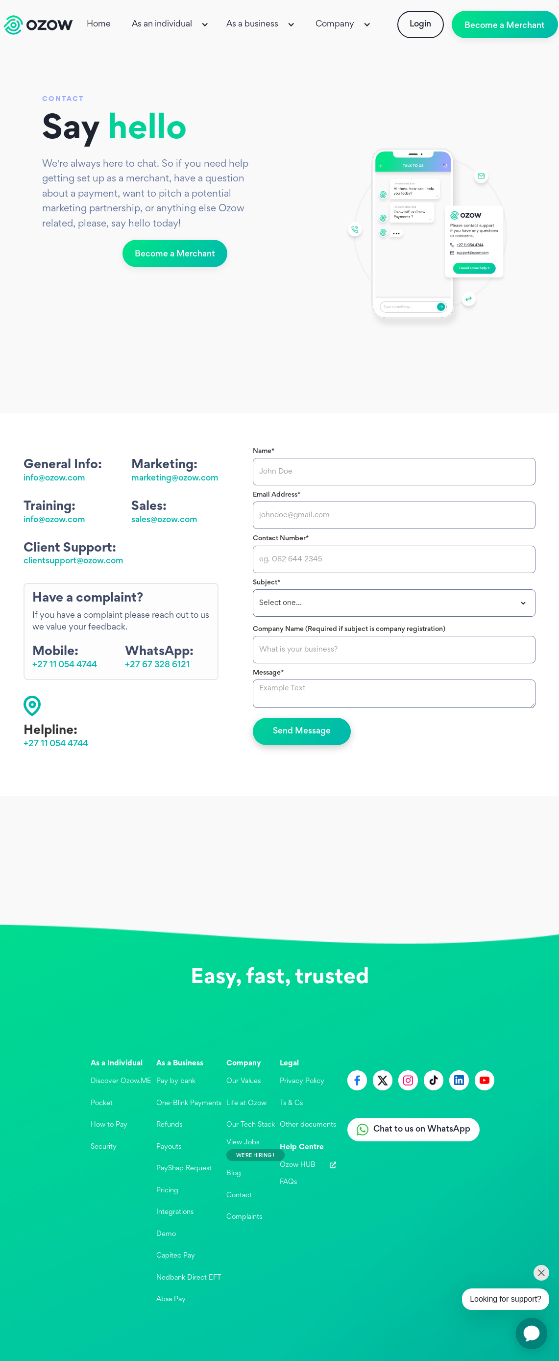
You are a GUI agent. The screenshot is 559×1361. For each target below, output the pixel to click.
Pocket (102, 1103)
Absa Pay (171, 1299)
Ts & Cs (291, 1103)
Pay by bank (175, 1081)
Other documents (308, 1125)
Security (104, 1147)
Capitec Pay (175, 1256)
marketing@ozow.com (175, 478)
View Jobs (242, 1142)
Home (99, 24)
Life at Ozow (246, 1103)
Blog (233, 1173)
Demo (166, 1234)
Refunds (169, 1125)
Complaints (244, 1217)
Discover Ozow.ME (121, 1081)
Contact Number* (281, 538)
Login (420, 24)
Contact (239, 1195)
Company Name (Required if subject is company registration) (349, 629)
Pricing (167, 1190)
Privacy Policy (302, 1081)
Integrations (175, 1212)
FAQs (288, 1182)
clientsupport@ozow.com (73, 561)
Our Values (243, 1081)
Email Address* (276, 495)
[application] (531, 1333)
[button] (171, 24)
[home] (38, 25)
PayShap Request (184, 1168)
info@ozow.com (54, 478)
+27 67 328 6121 (157, 665)
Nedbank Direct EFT (188, 1278)
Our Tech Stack (250, 1125)
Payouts (168, 1147)
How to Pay (109, 1125)
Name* (263, 451)
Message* (268, 673)
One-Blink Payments (188, 1103)
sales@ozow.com (164, 520)
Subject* (266, 583)
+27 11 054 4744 (64, 665)
